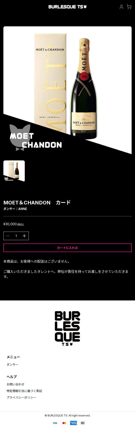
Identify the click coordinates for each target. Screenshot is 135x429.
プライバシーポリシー (21, 397)
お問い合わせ (15, 384)
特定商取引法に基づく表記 (24, 391)
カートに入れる (67, 247)
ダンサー (12, 364)
